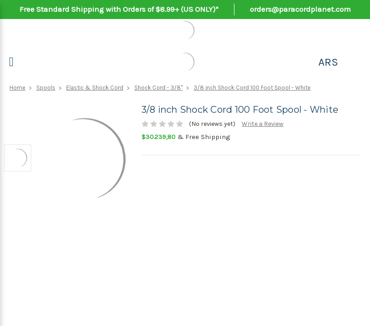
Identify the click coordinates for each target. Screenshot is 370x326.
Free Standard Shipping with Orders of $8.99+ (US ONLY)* (119, 9)
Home (17, 87)
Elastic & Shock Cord (94, 87)
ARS (328, 62)
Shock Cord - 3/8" (158, 87)
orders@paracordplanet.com (300, 9)
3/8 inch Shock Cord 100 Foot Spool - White (252, 87)
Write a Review (262, 124)
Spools (45, 87)
